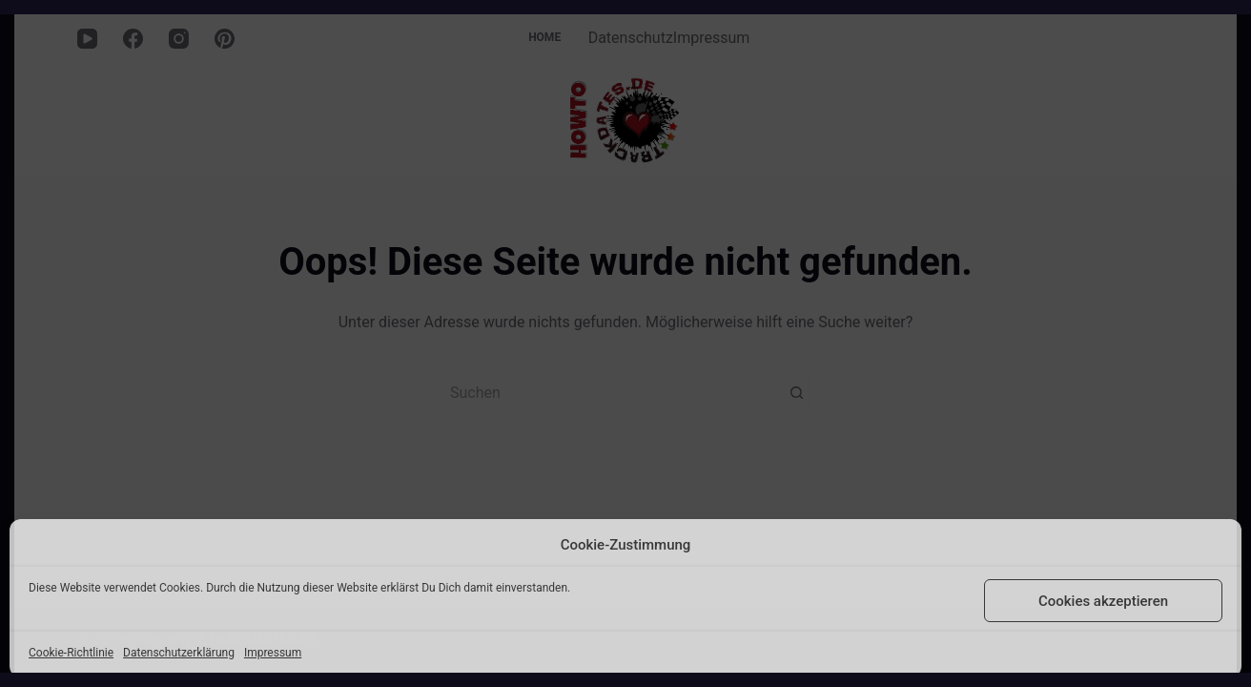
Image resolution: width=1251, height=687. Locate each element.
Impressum (272, 652)
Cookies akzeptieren (1103, 601)
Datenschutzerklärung (179, 652)
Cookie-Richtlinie (71, 652)
